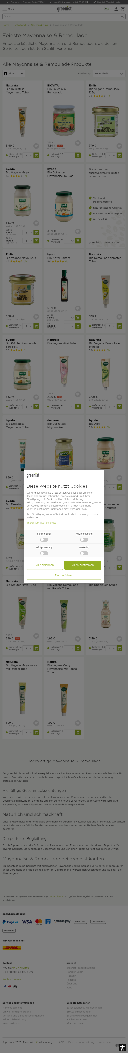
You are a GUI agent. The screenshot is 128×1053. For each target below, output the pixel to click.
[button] (122, 1047)
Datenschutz (48, 522)
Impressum (33, 522)
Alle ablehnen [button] (45, 565)
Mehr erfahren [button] (64, 575)
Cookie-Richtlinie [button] (40, 505)
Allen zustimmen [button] (83, 565)
